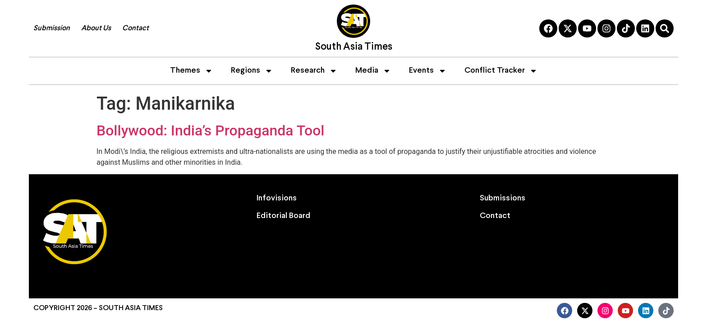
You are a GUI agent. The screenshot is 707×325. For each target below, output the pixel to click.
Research (314, 70)
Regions (252, 70)
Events (427, 70)
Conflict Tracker (500, 70)
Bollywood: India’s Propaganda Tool (210, 130)
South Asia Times (353, 47)
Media (373, 70)
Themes (191, 70)
